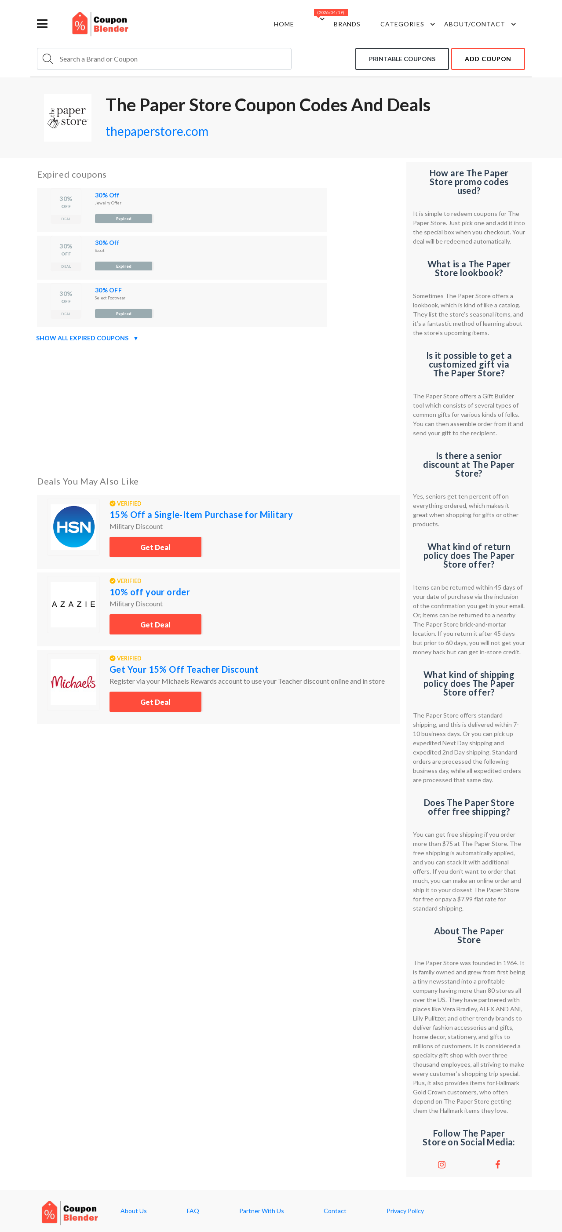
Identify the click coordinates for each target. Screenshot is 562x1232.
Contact (335, 1211)
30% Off (107, 195)
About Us (133, 1211)
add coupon (488, 58)
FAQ (193, 1211)
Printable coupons (402, 58)
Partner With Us (261, 1211)
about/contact (481, 24)
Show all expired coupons (87, 338)
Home (284, 24)
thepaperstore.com (157, 131)
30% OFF (108, 290)
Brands (347, 24)
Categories (409, 24)
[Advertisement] (218, 407)
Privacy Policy (405, 1211)
